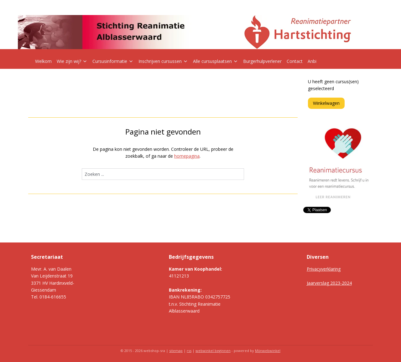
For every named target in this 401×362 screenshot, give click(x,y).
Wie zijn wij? (72, 61)
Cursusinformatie (112, 61)
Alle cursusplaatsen (215, 61)
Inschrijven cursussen (163, 61)
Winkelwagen (326, 103)
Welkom (43, 61)
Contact (295, 61)
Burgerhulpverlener (262, 61)
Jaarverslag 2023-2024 (329, 283)
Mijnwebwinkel (267, 350)
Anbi (312, 61)
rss (189, 350)
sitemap (176, 350)
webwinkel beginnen (213, 350)
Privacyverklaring (324, 269)
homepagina (187, 156)
